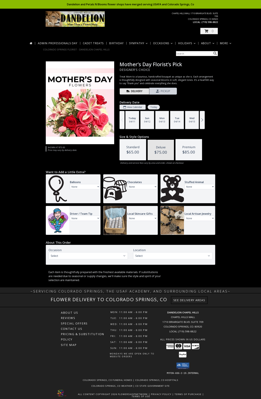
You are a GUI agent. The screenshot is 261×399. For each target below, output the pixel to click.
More (226, 43)
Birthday (116, 43)
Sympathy (138, 43)
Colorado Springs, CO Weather (111, 385)
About (208, 43)
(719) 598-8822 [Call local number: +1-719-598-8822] (209, 22)
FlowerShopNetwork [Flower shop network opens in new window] (133, 394)
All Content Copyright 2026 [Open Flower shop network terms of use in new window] (97, 394)
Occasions (163, 43)
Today (153, 107)
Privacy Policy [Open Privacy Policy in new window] (161, 394)
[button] (209, 31)
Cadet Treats (93, 43)
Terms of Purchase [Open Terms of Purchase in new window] (188, 394)
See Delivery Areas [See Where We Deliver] (189, 300)
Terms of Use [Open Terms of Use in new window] (141, 396)
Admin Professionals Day (57, 43)
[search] (215, 53)
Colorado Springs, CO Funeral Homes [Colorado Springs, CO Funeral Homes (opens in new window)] (107, 379)
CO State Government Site (152, 385)
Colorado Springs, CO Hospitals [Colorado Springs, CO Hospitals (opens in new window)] (156, 379)
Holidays (187, 43)
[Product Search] (194, 53)
